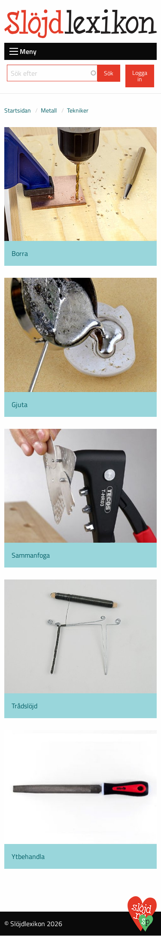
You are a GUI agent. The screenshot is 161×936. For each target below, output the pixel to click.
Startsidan (17, 110)
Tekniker (77, 110)
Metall (49, 110)
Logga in (139, 75)
